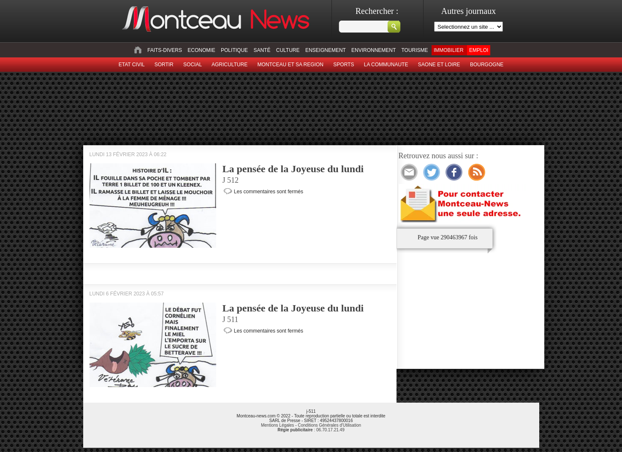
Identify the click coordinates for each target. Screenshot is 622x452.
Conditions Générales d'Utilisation (329, 425)
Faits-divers (164, 50)
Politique (234, 50)
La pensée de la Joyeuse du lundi (293, 168)
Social (192, 65)
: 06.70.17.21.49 (310, 430)
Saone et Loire (439, 65)
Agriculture (229, 65)
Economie (201, 50)
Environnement (373, 50)
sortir (164, 65)
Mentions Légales (277, 425)
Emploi (478, 50)
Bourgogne (486, 65)
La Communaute (386, 65)
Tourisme (414, 50)
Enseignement (325, 50)
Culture (288, 50)
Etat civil (132, 65)
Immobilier (449, 50)
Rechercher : (377, 11)
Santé (261, 50)
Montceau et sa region (290, 65)
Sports (343, 65)
